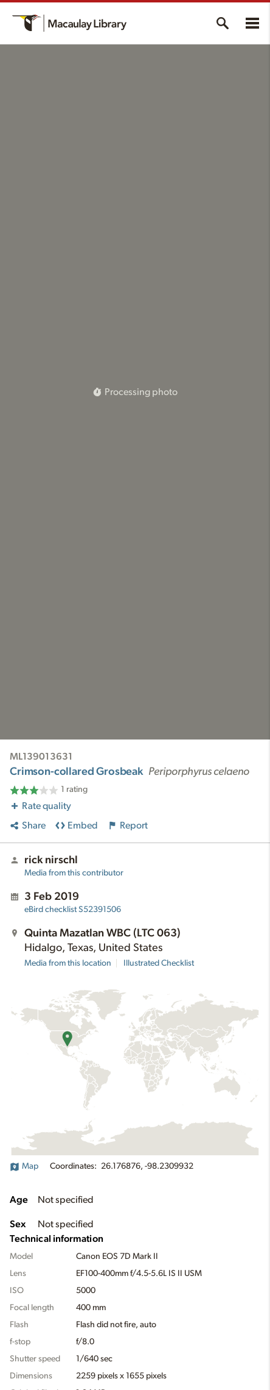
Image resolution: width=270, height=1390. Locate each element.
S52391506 (72, 909)
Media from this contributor (73, 873)
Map (24, 1166)
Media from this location (67, 963)
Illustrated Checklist (158, 963)
